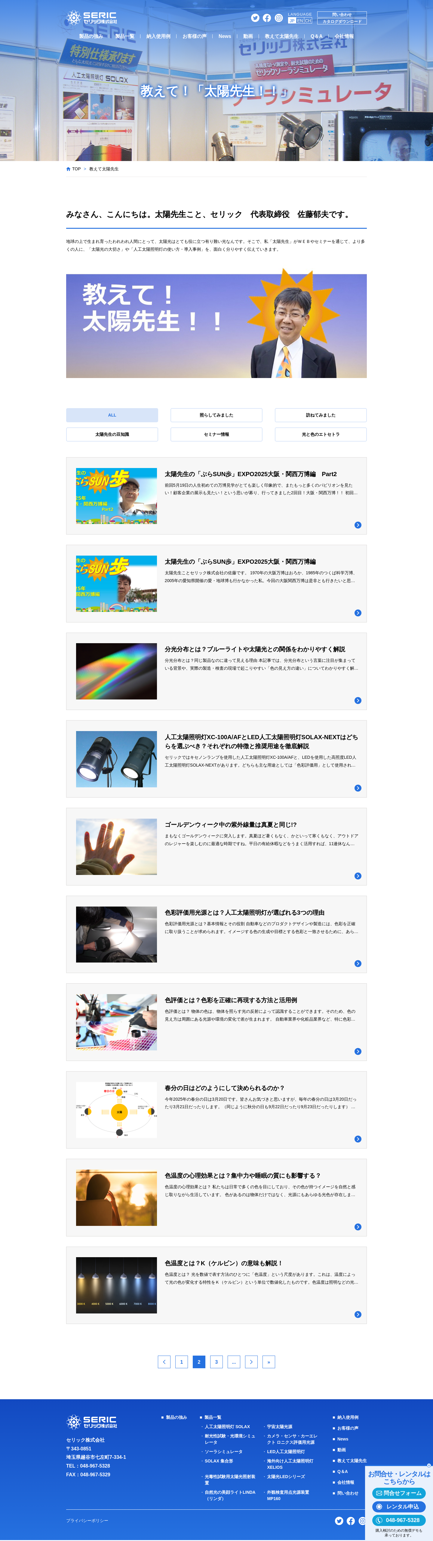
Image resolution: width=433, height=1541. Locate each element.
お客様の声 (195, 36)
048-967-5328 (95, 1466)
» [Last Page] (269, 1363)
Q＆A (317, 36)
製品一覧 (124, 36)
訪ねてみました (321, 415)
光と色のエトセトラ (321, 434)
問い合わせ (342, 14)
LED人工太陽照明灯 (286, 1452)
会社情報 (344, 36)
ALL (112, 415)
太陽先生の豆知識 (112, 434)
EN (300, 20)
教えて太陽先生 (282, 36)
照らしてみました (216, 415)
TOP (76, 168)
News (225, 36)
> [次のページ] (251, 1363)
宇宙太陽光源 (279, 1427)
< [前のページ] (164, 1363)
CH (308, 20)
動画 (248, 36)
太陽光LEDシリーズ (286, 1477)
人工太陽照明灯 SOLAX (227, 1427)
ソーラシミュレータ (224, 1452)
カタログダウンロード (342, 21)
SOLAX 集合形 (219, 1461)
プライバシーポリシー (87, 1521)
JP (292, 20)
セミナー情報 (216, 434)
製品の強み (91, 36)
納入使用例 (158, 36)
